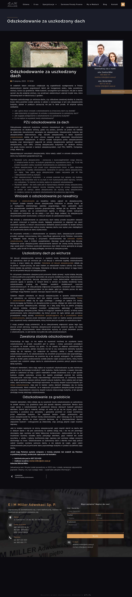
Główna (26, 4)
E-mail (98, 515)
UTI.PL (87, 595)
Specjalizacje (50, 4)
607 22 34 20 (105, 84)
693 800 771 (105, 75)
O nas (36, 4)
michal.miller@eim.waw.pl (105, 86)
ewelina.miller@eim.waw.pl (105, 77)
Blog (105, 4)
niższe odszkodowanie (19, 385)
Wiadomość (71, 522)
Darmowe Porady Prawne (71, 4)
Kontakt (114, 4)
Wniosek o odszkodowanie (22, 201)
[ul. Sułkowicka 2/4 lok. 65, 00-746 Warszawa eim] (66, 575)
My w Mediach (93, 4)
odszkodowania (16, 137)
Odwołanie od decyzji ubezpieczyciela (57, 263)
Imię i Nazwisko (73, 508)
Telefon (70, 515)
